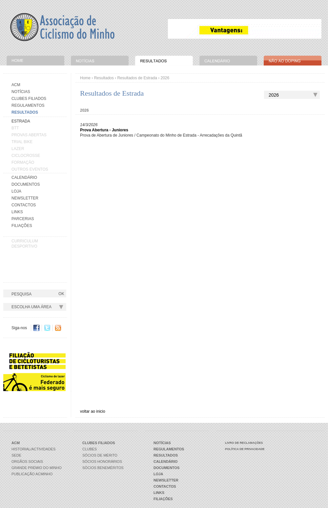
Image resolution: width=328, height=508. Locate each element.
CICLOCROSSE (25, 155)
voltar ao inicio (92, 411)
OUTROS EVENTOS (29, 169)
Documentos (25, 184)
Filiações (21, 225)
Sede (16, 455)
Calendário (24, 177)
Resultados (104, 78)
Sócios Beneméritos (103, 468)
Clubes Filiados (28, 98)
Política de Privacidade (245, 449)
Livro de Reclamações (244, 442)
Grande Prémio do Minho (36, 468)
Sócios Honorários (102, 461)
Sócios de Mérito (99, 455)
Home (85, 78)
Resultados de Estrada (137, 78)
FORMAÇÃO (22, 162)
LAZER (17, 148)
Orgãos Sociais (27, 461)
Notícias (20, 91)
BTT (15, 128)
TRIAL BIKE (21, 142)
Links (17, 212)
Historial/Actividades (33, 449)
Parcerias (22, 218)
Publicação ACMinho (31, 474)
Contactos (23, 205)
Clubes (89, 449)
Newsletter (24, 198)
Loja (16, 191)
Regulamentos (27, 105)
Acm (15, 85)
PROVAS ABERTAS (29, 135)
